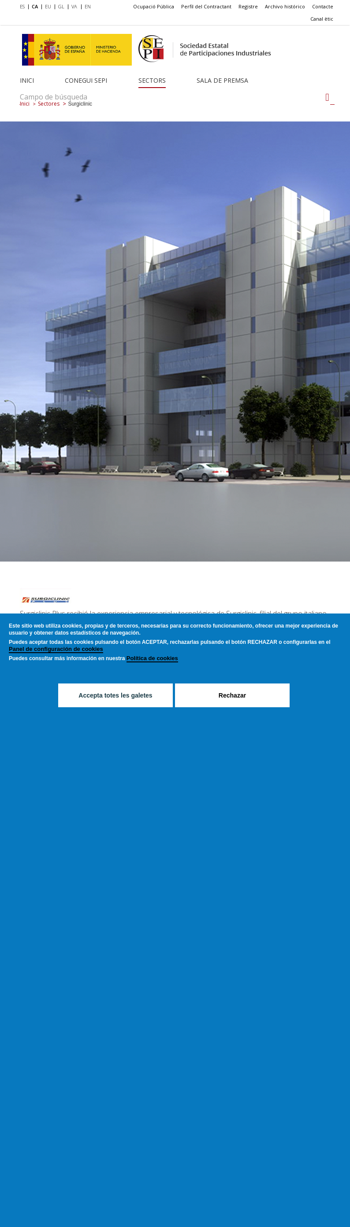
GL (61, 6)
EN (88, 6)
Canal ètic (321, 18)
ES (22, 6)
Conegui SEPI (86, 80)
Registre (248, 6)
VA (74, 6)
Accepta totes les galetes (115, 695)
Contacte (322, 6)
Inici (27, 80)
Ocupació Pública (153, 6)
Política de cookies (152, 658)
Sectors (152, 80)
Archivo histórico (285, 6)
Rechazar (232, 695)
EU (48, 6)
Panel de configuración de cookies (56, 649)
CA (35, 6)
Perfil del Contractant (206, 6)
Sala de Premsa (222, 80)
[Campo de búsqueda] (327, 97)
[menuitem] (24, 7)
